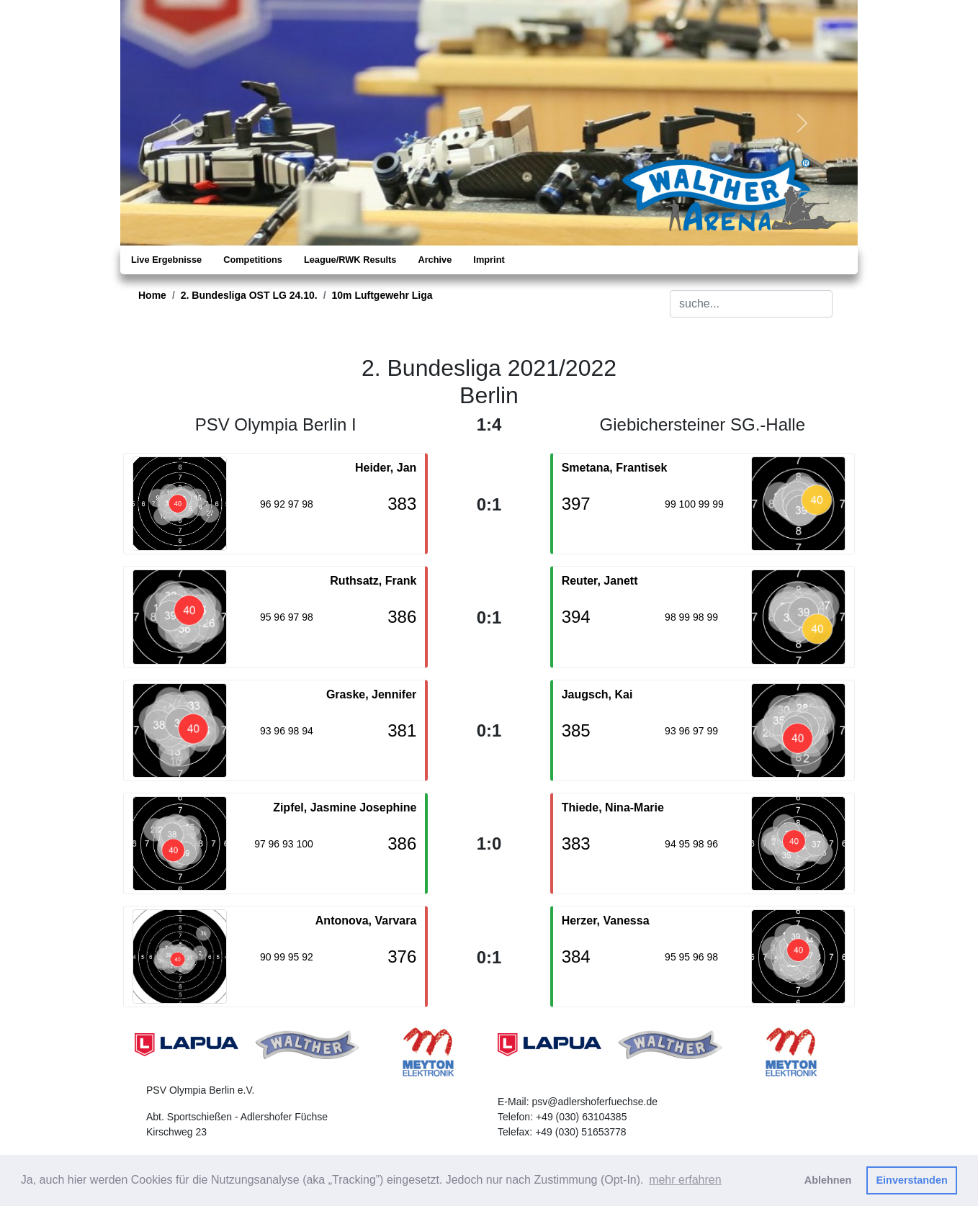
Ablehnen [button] (828, 1180)
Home (152, 295)
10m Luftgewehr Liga (382, 295)
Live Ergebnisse (166, 259)
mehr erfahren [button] (685, 1180)
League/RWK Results (350, 259)
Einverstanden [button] (912, 1180)
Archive (435, 259)
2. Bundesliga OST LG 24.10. (249, 295)
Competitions (252, 259)
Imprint (488, 259)
